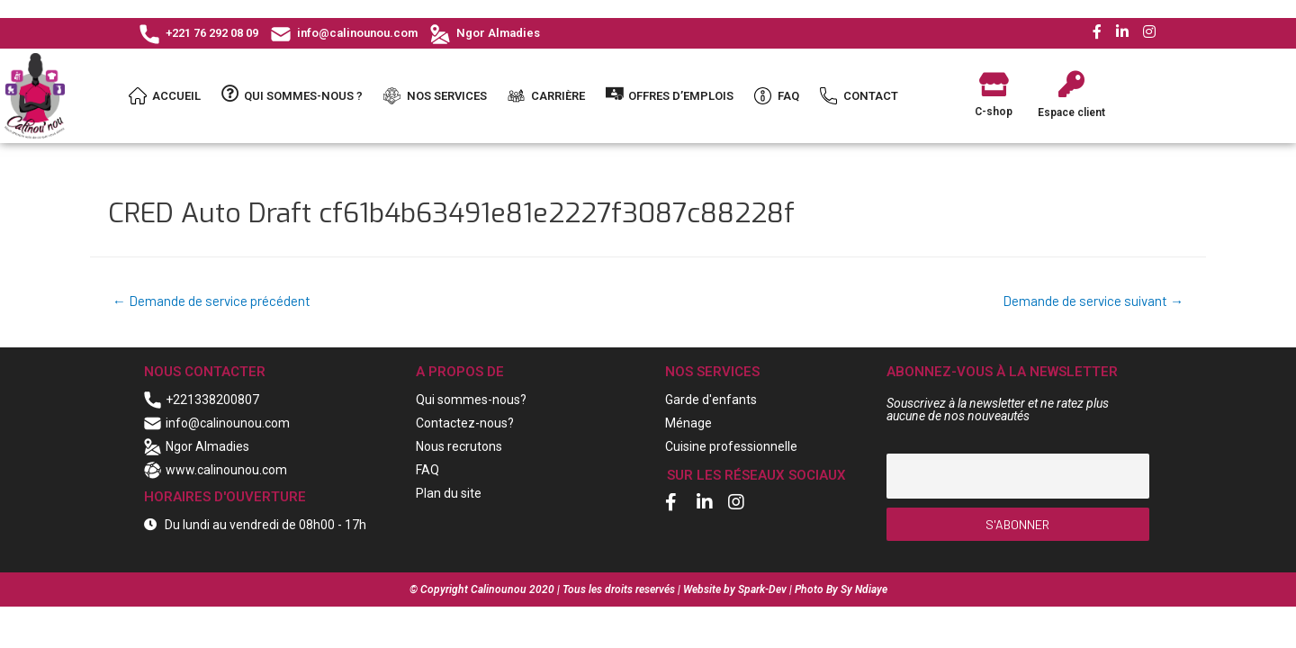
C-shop (993, 111)
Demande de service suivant (1090, 301)
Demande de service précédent (214, 301)
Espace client (1071, 112)
